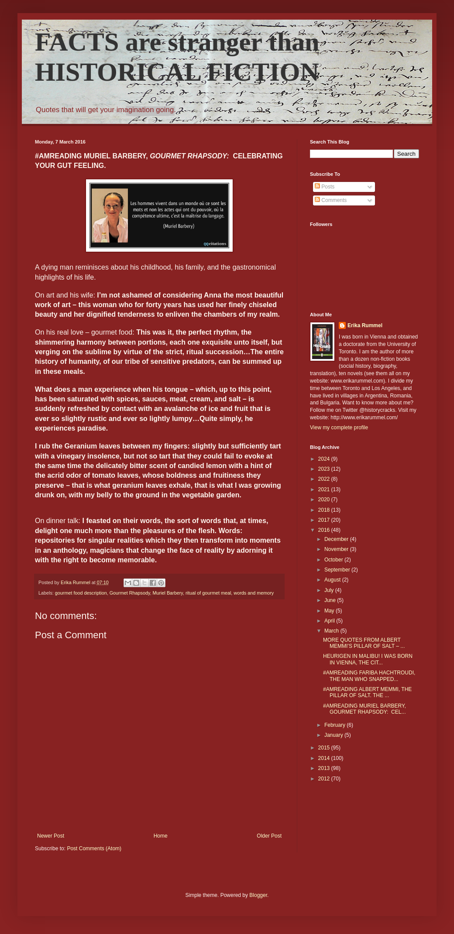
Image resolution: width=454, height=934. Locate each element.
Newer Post (50, 836)
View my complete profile (339, 427)
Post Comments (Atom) (94, 848)
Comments (331, 200)
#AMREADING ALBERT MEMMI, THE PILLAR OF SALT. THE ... (367, 692)
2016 (324, 530)
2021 (324, 489)
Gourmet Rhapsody (130, 592)
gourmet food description (81, 592)
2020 (324, 499)
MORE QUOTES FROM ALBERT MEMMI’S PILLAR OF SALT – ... (364, 643)
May (330, 611)
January (334, 735)
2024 (324, 459)
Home (161, 836)
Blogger (258, 895)
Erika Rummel (364, 325)
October (334, 560)
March (332, 631)
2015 (324, 748)
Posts (324, 187)
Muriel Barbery (168, 592)
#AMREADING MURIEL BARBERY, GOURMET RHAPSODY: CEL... (364, 709)
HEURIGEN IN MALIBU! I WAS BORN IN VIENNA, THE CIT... (368, 659)
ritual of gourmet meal (208, 592)
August (333, 580)
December (337, 539)
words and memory (254, 592)
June (330, 600)
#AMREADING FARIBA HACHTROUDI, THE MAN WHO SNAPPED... (369, 676)
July (329, 590)
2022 (324, 479)
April (330, 621)
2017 (324, 520)
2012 (324, 779)
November (337, 549)
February (335, 725)
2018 (324, 510)
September (337, 570)
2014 (324, 758)
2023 (324, 469)
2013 (324, 768)
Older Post (269, 836)
